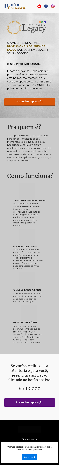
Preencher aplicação (29, 101)
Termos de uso (29, 439)
